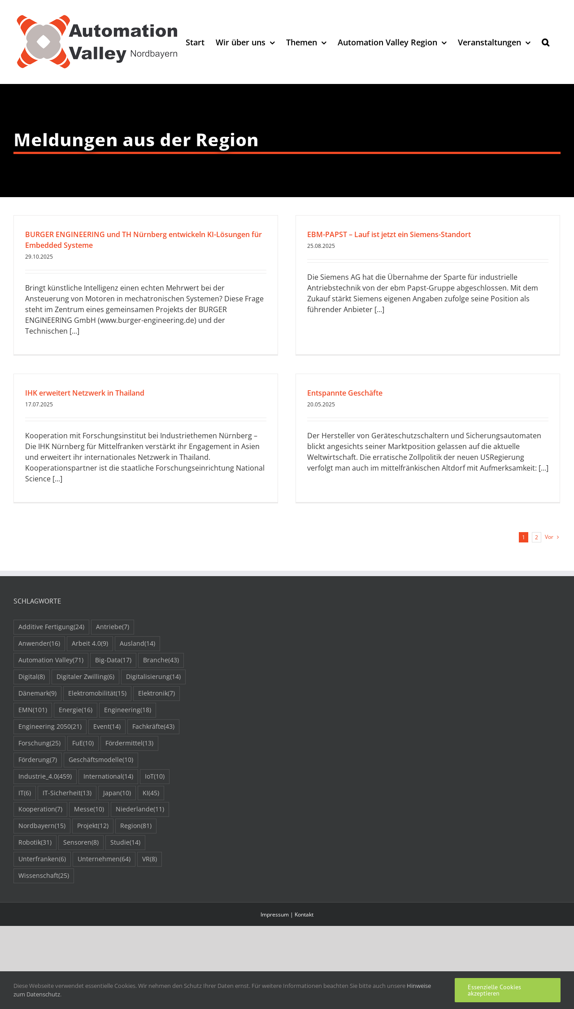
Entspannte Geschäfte (345, 393)
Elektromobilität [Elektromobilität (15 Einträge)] (97, 694)
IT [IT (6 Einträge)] (24, 793)
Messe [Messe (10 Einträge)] (89, 809)
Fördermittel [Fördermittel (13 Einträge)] (129, 743)
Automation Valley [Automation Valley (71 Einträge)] (50, 660)
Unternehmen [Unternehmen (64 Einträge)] (104, 859)
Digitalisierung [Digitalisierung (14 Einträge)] (153, 677)
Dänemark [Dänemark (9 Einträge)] (37, 694)
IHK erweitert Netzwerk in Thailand (84, 393)
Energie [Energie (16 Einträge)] (75, 710)
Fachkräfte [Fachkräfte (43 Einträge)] (153, 727)
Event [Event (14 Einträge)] (107, 727)
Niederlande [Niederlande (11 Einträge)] (140, 809)
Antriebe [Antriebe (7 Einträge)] (112, 627)
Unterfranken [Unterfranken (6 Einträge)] (42, 859)
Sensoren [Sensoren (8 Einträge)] (81, 843)
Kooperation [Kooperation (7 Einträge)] (40, 809)
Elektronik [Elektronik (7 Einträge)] (156, 694)
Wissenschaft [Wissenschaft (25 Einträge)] (43, 876)
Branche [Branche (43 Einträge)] (161, 660)
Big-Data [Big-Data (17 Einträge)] (113, 660)
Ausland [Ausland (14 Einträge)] (137, 644)
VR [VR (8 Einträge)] (149, 859)
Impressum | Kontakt (287, 914)
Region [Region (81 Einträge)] (136, 826)
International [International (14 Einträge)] (108, 777)
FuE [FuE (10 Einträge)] (83, 743)
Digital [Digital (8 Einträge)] (31, 677)
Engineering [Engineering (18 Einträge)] (127, 710)
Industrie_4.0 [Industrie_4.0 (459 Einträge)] (45, 777)
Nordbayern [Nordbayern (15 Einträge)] (41, 826)
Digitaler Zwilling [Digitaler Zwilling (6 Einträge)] (85, 677)
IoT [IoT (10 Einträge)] (155, 777)
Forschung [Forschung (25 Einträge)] (39, 743)
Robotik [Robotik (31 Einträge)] (35, 843)
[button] (545, 42)
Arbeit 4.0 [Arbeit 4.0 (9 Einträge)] (90, 644)
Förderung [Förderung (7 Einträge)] (37, 760)
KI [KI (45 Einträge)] (151, 793)
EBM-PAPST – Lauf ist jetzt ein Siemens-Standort (389, 234)
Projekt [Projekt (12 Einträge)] (93, 826)
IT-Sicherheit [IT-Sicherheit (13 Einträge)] (67, 793)
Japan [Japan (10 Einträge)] (117, 793)
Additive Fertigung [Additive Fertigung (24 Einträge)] (51, 627)
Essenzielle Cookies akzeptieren (494, 990)
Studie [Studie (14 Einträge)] (125, 843)
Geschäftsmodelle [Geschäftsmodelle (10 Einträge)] (101, 760)
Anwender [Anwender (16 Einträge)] (39, 644)
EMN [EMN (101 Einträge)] (32, 710)
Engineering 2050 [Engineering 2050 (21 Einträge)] (50, 727)
